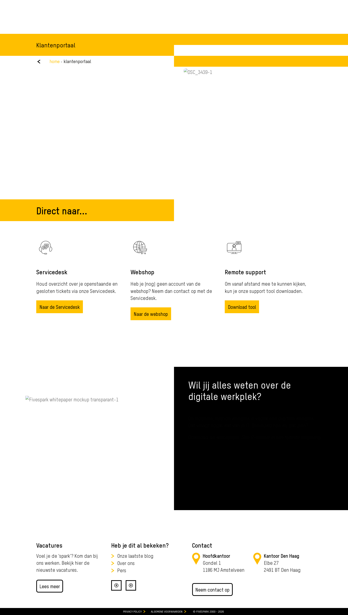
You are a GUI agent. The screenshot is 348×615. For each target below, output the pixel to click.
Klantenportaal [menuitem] (297, 5)
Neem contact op (212, 589)
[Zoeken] (256, 22)
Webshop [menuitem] (271, 5)
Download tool (242, 307)
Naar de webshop (151, 314)
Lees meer (49, 586)
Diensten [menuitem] (100, 22)
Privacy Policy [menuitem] (132, 611)
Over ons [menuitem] (126, 563)
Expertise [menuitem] (126, 22)
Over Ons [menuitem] (176, 22)
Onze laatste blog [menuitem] (135, 556)
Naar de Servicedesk (59, 307)
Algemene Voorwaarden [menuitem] (166, 611)
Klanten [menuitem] (152, 22)
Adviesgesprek (294, 22)
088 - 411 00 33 (249, 5)
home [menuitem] (55, 61)
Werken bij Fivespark (56, 4)
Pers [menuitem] (121, 570)
